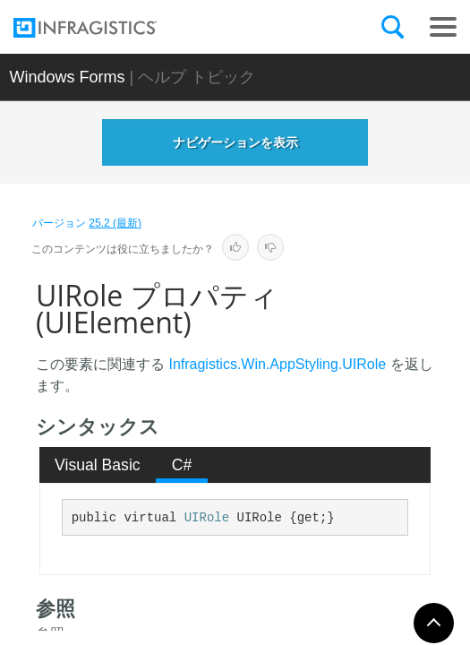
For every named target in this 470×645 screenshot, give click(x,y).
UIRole (206, 518)
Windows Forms (67, 77)
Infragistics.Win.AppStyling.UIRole (277, 364)
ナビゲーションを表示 (235, 142)
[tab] (98, 465)
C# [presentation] (182, 465)
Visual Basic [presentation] (98, 465)
